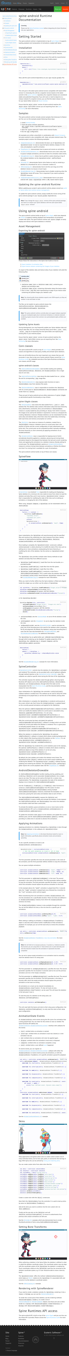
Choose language (11, 1350)
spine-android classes (11, 40)
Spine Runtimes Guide (39, 686)
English (52, 3)
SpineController (9, 47)
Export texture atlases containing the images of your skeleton (40, 266)
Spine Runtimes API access (10, 64)
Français (63, 3)
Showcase (21, 9)
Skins (6, 57)
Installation (8, 21)
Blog (6, 1339)
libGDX (23, 217)
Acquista (65, 9)
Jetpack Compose (60, 135)
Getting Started (8, 18)
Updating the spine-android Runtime (11, 25)
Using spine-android (9, 28)
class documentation (40, 938)
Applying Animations (10, 52)
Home (15, 3)
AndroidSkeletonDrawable (11, 50)
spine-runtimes (32, 95)
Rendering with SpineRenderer (11, 62)
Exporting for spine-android (11, 33)
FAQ (40, 9)
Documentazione (23, 1341)
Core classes (8, 38)
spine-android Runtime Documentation (10, 16)
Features (14, 9)
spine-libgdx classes (11, 42)
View (37, 492)
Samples (7, 23)
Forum (25, 3)
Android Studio (30, 122)
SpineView (7, 45)
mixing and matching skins (51, 1161)
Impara (35, 9)
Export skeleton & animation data (32, 264)
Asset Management (9, 30)
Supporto (31, 3)
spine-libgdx (55, 41)
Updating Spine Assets (11, 35)
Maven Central (43, 101)
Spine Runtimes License (37, 28)
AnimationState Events (10, 55)
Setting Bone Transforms (11, 59)
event (45, 1045)
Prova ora (58, 9)
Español (57, 3)
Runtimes (29, 9)
